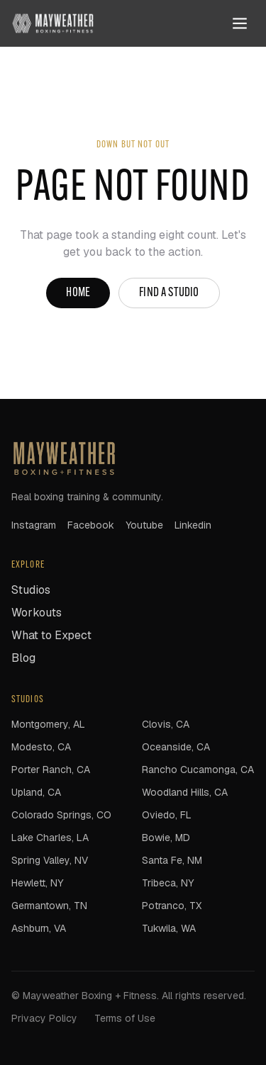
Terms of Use (124, 1018)
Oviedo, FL (167, 814)
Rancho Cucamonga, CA (198, 769)
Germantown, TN (49, 905)
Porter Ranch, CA (50, 769)
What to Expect (51, 635)
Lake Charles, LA (50, 837)
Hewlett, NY (37, 883)
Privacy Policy (44, 1018)
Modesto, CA (41, 746)
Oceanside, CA (176, 746)
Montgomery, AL (48, 724)
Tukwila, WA (169, 928)
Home (78, 293)
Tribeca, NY (168, 883)
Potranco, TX (171, 905)
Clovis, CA (165, 724)
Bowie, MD (166, 837)
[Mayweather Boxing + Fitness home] (52, 23)
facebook (90, 525)
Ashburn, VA (38, 928)
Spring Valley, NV (49, 860)
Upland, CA (36, 792)
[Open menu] (240, 23)
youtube (144, 525)
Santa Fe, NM (172, 860)
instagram (33, 525)
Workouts (36, 612)
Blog (23, 657)
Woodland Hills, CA (185, 792)
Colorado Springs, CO (61, 814)
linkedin (192, 525)
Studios (30, 589)
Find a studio (169, 293)
